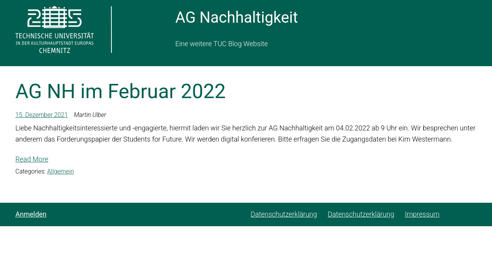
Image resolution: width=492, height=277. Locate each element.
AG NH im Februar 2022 (120, 91)
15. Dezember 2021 (41, 114)
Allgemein (60, 171)
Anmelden (31, 214)
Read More (31, 159)
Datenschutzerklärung (284, 214)
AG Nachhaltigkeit (236, 17)
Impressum (422, 214)
